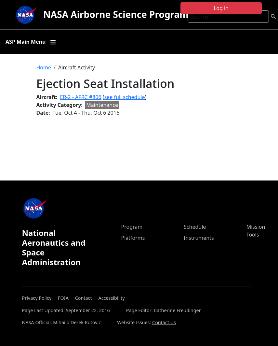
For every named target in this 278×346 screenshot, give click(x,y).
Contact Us (164, 322)
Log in (221, 8)
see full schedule (124, 97)
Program (132, 226)
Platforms (133, 237)
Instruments (199, 237)
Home (43, 67)
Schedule (195, 226)
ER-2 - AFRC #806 (80, 97)
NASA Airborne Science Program (116, 14)
